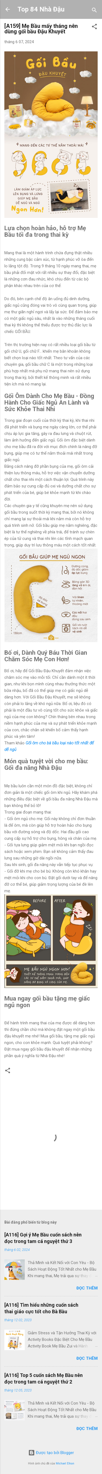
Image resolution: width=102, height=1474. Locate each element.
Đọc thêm (87, 1288)
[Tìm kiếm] (94, 11)
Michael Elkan (65, 1463)
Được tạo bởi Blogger (51, 1452)
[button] (94, 27)
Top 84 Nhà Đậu (40, 9)
